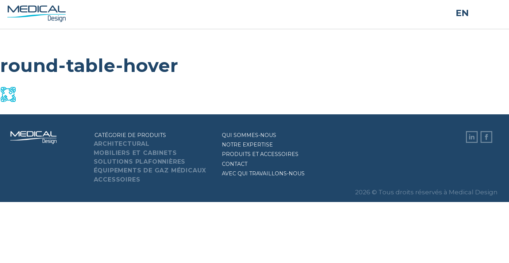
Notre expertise (247, 144)
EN (462, 13)
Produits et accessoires (260, 154)
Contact (234, 164)
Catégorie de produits (130, 135)
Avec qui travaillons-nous (263, 173)
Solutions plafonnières (140, 161)
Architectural (122, 143)
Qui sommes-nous (249, 135)
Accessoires (117, 179)
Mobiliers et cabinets (135, 152)
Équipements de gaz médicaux (150, 170)
